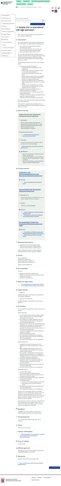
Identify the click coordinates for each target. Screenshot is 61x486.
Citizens (19, 1)
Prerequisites (5, 29)
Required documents (7, 23)
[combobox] (29, 20)
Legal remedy (5, 34)
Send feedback (54, 467)
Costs (3, 45)
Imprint (40, 477)
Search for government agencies (40, 1)
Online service (6, 18)
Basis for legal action (7, 31)
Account (30, 4)
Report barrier (35, 480)
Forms (4, 26)
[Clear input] (43, 20)
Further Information (7, 47)
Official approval (6, 53)
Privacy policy (47, 477)
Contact (33, 477)
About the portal (21, 4)
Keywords (4, 55)
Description (5, 15)
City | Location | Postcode (22, 18)
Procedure (5, 37)
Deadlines (4, 39)
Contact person (6, 21)
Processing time (6, 42)
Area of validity (6, 50)
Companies (26, 1)
